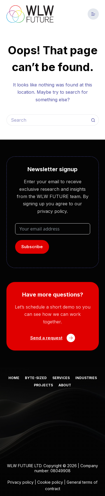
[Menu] (93, 14)
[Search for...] (47, 120)
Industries (86, 378)
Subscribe (32, 246)
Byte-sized (36, 378)
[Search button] (93, 120)
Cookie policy (50, 482)
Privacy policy (21, 482)
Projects (43, 385)
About (65, 385)
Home (13, 378)
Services (61, 378)
